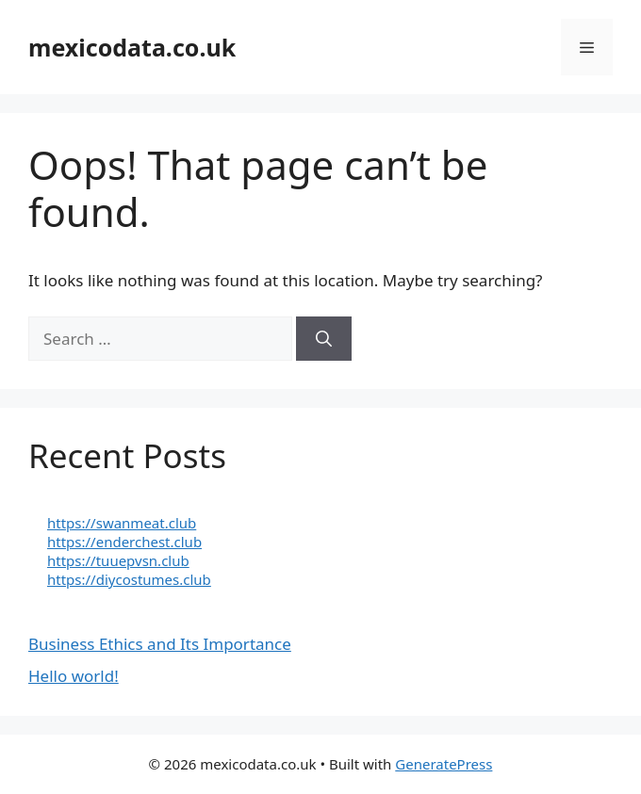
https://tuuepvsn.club (118, 560)
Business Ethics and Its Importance (159, 644)
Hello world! (73, 676)
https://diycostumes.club (129, 579)
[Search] (324, 339)
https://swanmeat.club (121, 522)
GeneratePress (443, 763)
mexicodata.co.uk (132, 47)
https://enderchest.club (124, 541)
